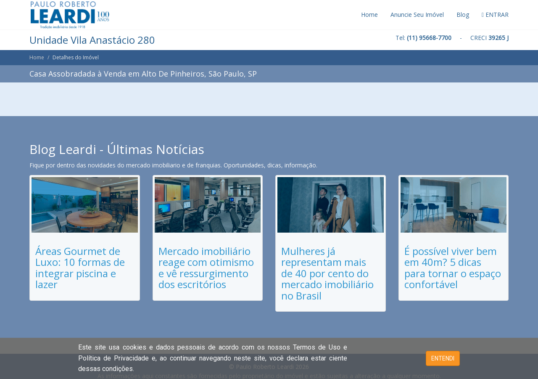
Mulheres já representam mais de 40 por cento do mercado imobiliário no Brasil (327, 273)
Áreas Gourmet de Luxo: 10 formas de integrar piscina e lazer (80, 267)
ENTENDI (442, 358)
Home (369, 15)
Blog (462, 15)
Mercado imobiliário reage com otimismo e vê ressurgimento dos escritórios (206, 267)
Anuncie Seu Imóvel (417, 15)
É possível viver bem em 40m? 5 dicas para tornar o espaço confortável (452, 267)
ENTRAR (495, 15)
